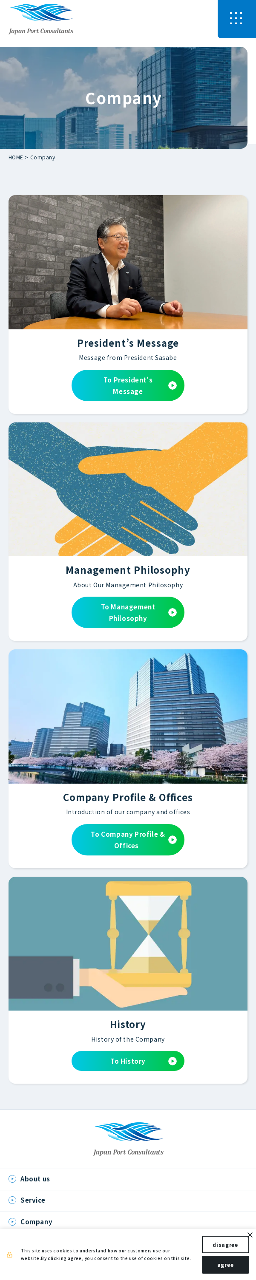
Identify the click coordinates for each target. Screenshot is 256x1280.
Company (42, 157)
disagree (219, 1246)
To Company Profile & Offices (134, 840)
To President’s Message (140, 385)
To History (143, 1060)
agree (218, 1266)
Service (32, 1199)
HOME (16, 157)
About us (35, 1178)
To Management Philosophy (139, 612)
